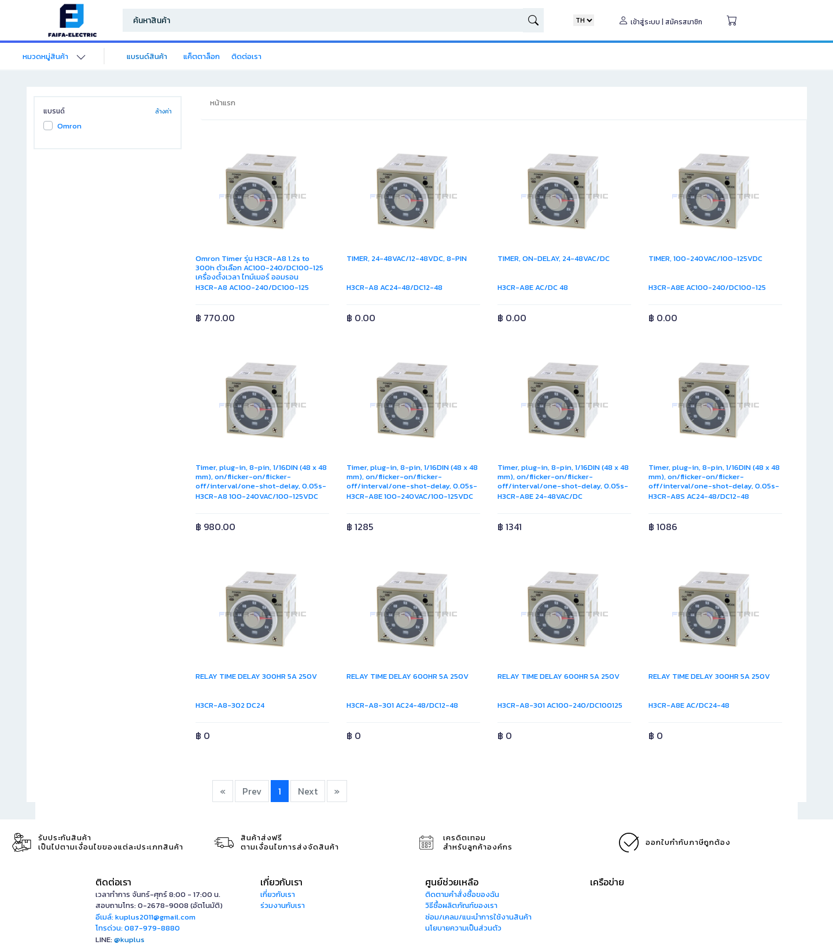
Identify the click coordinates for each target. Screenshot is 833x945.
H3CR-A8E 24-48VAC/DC (540, 496)
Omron (69, 125)
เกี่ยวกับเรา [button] (281, 882)
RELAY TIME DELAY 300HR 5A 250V (256, 676)
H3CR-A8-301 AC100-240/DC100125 (559, 705)
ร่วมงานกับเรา (282, 905)
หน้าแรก (222, 102)
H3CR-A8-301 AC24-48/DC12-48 (402, 705)
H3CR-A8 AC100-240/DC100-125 (252, 287)
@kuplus (129, 939)
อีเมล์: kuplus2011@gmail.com (145, 916)
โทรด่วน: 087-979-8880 (137, 927)
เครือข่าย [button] (607, 882)
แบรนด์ (54, 111)
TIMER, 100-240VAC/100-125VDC (705, 258)
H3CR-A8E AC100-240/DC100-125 (707, 287)
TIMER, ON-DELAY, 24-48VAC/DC (553, 258)
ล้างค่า (163, 111)
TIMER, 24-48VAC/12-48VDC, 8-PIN (407, 258)
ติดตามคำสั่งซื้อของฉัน (462, 894)
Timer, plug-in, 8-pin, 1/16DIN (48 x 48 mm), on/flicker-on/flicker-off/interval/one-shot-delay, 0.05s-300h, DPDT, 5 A (261, 481)
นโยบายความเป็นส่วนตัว (463, 927)
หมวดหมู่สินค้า (45, 56)
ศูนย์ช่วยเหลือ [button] (451, 882)
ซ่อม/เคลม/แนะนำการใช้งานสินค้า (478, 916)
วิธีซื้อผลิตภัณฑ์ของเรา (461, 905)
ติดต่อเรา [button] (113, 882)
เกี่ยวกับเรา (277, 894)
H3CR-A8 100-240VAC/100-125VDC (257, 496)
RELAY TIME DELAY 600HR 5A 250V (408, 676)
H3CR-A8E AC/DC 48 (532, 287)
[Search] (323, 20)
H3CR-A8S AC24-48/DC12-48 (698, 496)
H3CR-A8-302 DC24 (230, 705)
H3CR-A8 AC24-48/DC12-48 (395, 287)
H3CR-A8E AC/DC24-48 (688, 705)
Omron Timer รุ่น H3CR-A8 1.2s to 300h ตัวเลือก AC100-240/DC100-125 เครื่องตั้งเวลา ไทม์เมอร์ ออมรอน (259, 267)
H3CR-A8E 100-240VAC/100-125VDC (410, 496)
